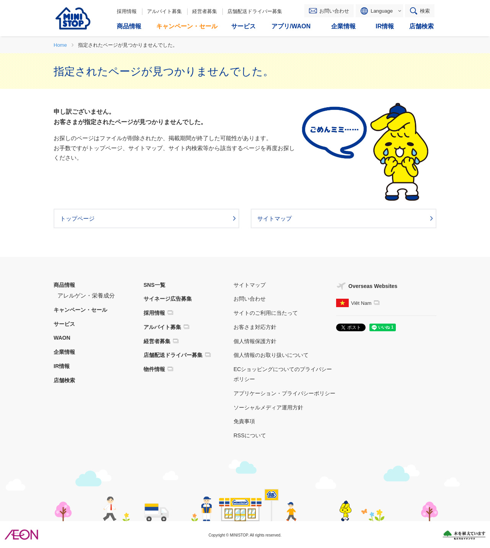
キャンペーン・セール (80, 310)
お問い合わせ (334, 11)
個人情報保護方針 (255, 341)
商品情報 (64, 285)
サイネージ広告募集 (168, 299)
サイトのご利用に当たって (266, 313)
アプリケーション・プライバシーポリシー (284, 393)
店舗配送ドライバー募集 (254, 11)
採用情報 (127, 11)
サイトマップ (250, 285)
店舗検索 (64, 380)
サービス (64, 324)
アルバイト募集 (164, 11)
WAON (62, 338)
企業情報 (64, 352)
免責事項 (244, 421)
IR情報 (62, 366)
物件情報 (154, 369)
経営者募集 (204, 11)
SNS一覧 (154, 285)
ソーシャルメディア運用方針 (268, 407)
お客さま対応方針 (255, 327)
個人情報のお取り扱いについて (271, 355)
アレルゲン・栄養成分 (86, 295)
